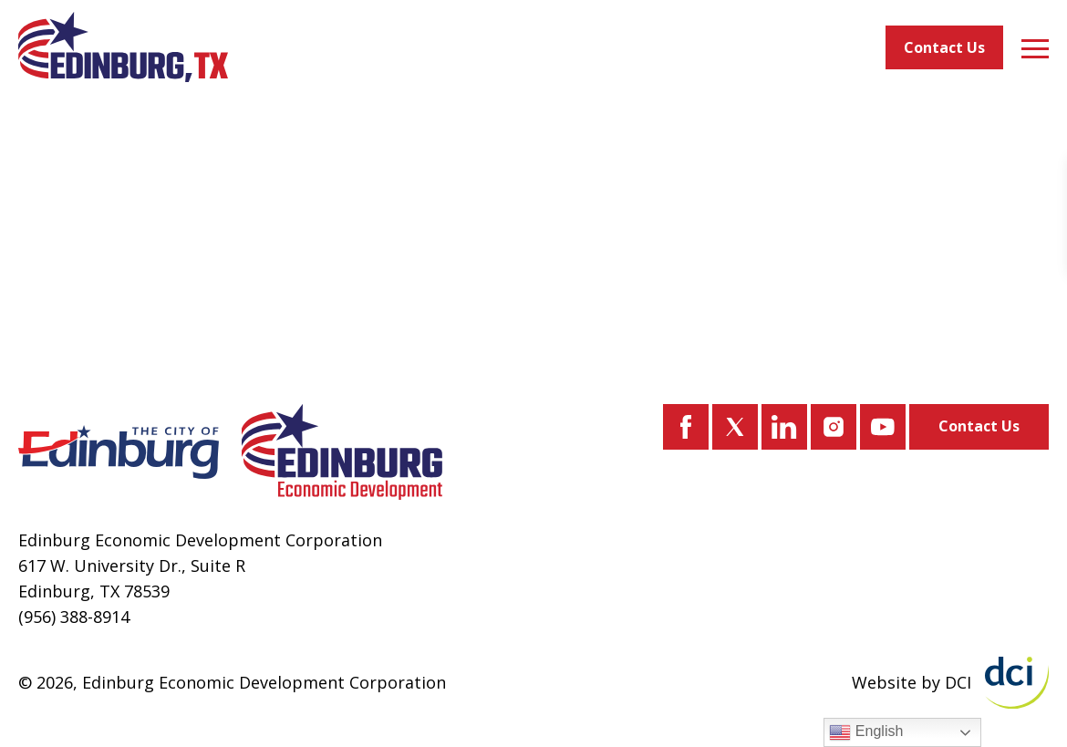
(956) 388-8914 (73, 617)
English (866, 732)
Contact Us (944, 47)
